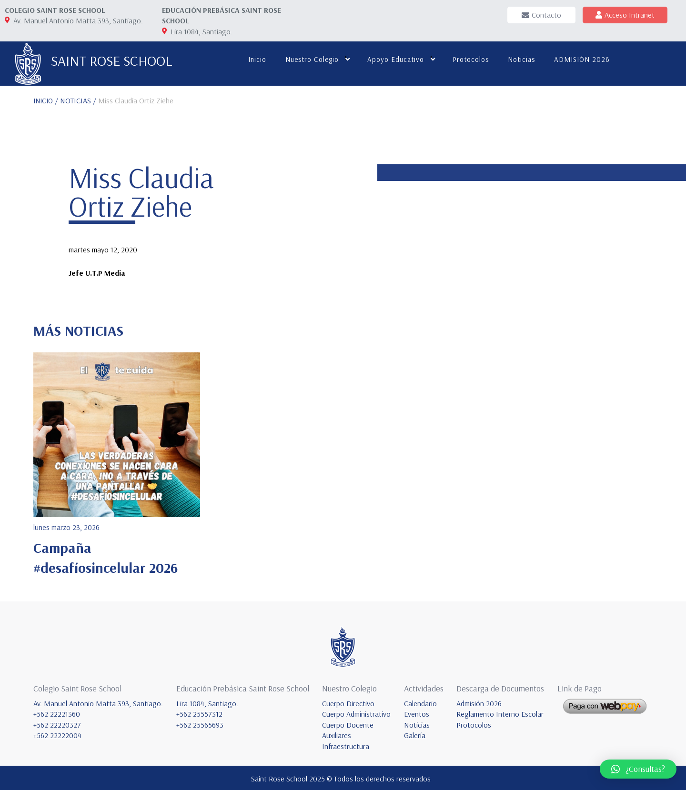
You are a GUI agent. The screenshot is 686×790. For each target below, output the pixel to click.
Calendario (420, 702)
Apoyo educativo (393, 59)
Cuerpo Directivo (348, 702)
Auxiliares (336, 734)
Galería (414, 734)
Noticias (519, 59)
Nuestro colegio (310, 59)
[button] (638, 769)
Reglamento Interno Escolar (500, 712)
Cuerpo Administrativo (356, 712)
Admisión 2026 (479, 702)
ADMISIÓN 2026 (580, 59)
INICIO (44, 99)
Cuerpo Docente (347, 723)
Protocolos (469, 59)
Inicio (255, 59)
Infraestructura (345, 744)
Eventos (416, 712)
